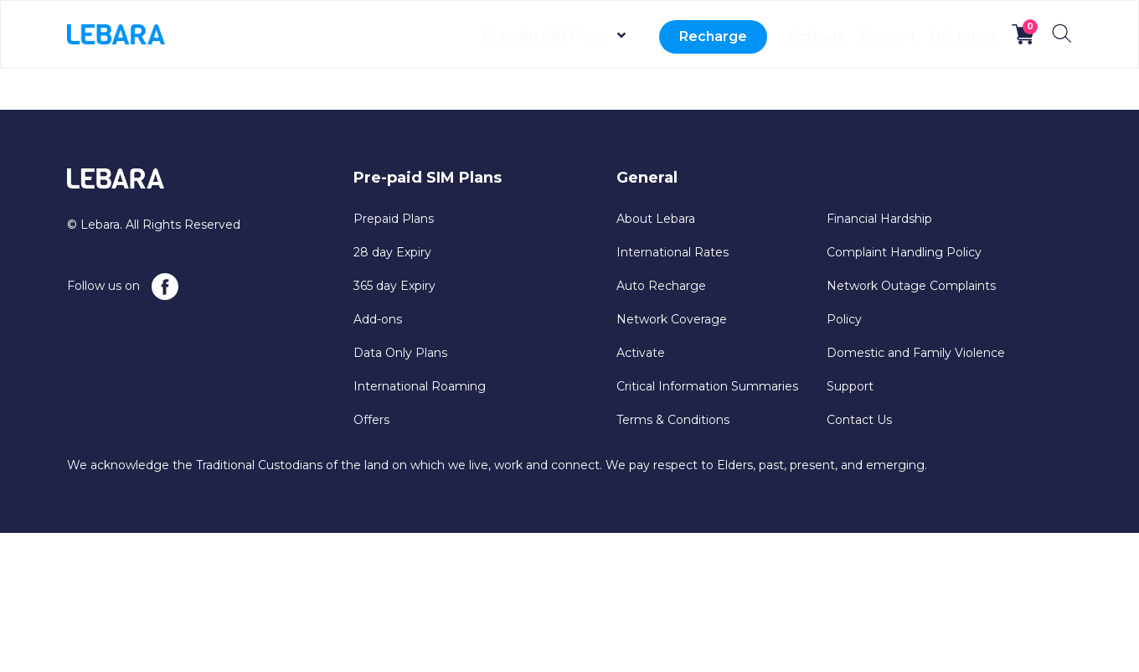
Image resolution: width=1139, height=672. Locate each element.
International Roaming (419, 386)
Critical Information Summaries (707, 386)
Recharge (644, 36)
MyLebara (951, 36)
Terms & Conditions (672, 419)
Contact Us (859, 419)
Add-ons (377, 319)
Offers (371, 419)
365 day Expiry (394, 285)
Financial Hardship (879, 218)
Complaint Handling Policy (904, 252)
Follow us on (122, 286)
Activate (760, 36)
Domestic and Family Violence (916, 352)
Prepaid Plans (393, 218)
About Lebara (655, 218)
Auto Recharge (661, 285)
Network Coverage (671, 319)
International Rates (672, 252)
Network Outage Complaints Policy (911, 302)
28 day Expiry (392, 252)
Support (853, 36)
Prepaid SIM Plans (477, 36)
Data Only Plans (400, 352)
